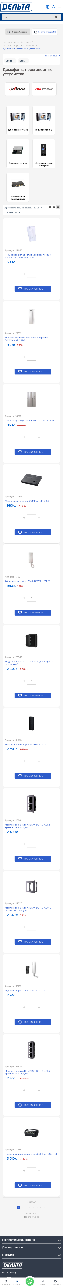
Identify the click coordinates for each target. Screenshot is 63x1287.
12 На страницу (12, 215)
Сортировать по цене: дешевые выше (23, 210)
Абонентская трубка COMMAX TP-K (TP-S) (27, 583)
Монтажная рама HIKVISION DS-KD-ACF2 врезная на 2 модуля (27, 828)
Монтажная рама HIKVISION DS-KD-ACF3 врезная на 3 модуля (27, 1074)
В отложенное (33, 291)
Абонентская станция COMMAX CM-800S (27, 503)
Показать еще (52, 58)
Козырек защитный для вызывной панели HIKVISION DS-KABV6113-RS (28, 258)
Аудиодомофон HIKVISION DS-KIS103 (25, 993)
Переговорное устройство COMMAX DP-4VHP (30, 423)
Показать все (31, 1219)
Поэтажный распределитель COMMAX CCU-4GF (31, 1156)
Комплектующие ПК (44, 33)
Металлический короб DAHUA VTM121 (26, 747)
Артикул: (9, 252)
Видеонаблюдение (17, 33)
